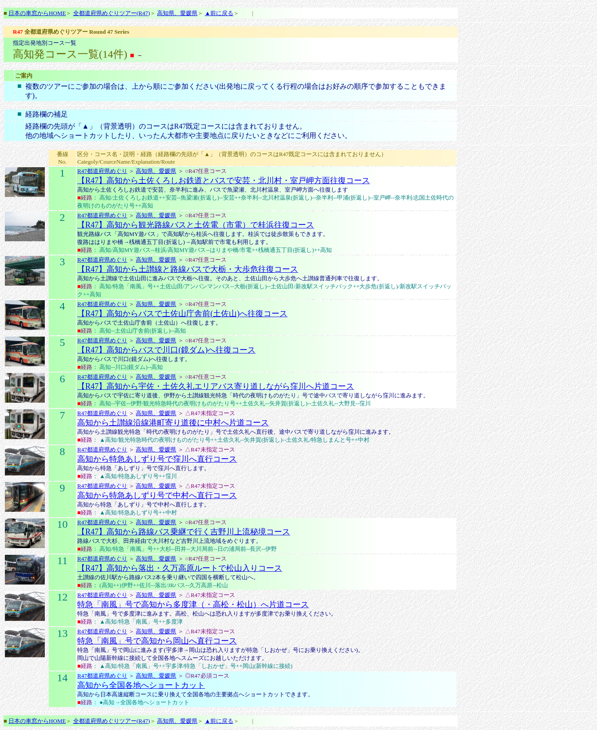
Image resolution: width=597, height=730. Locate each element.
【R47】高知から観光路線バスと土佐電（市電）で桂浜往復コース (195, 224)
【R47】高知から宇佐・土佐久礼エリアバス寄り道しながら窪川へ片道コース (215, 386)
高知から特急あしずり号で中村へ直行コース (157, 495)
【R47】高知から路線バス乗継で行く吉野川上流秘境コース (183, 531)
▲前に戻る (218, 13)
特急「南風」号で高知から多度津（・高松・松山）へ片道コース (193, 604)
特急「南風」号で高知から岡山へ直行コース (157, 640)
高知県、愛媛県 (177, 13)
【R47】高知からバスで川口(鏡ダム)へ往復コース (166, 349)
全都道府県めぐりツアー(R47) (111, 13)
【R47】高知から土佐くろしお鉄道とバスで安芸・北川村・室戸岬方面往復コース (223, 180)
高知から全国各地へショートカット (141, 685)
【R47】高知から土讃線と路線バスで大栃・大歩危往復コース (187, 269)
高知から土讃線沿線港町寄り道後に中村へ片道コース (173, 422)
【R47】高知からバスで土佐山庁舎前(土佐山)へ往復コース (182, 313)
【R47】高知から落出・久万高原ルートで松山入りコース (179, 568)
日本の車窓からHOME (37, 13)
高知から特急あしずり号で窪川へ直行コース (157, 459)
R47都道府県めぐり (102, 171)
